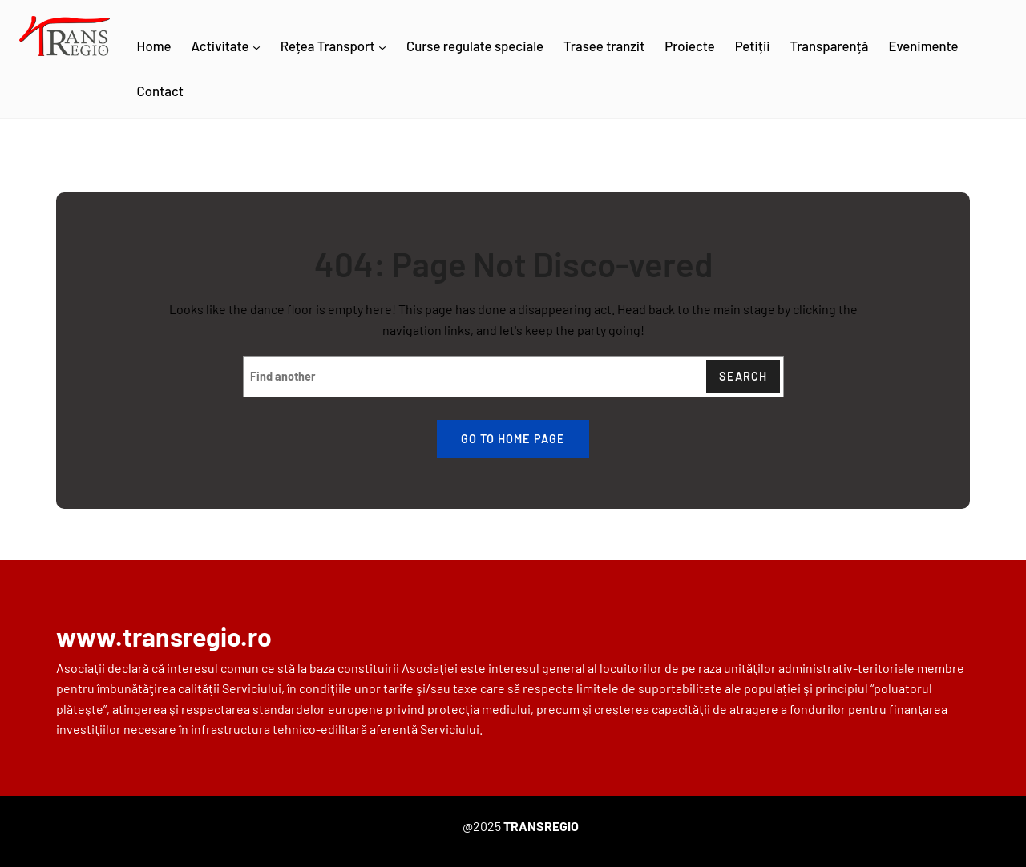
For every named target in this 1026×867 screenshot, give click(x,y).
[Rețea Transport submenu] (382, 47)
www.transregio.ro (164, 636)
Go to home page (513, 439)
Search (743, 376)
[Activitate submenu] (256, 47)
